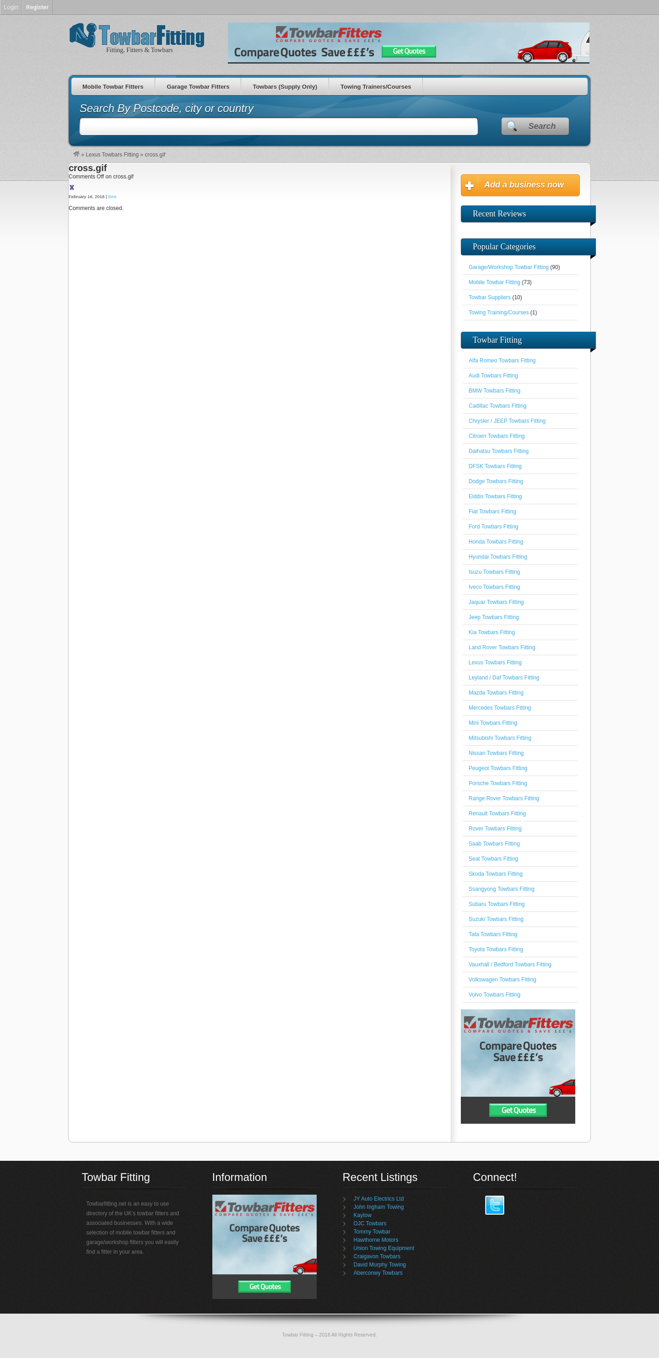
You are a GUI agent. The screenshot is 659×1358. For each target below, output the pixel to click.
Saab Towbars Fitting (494, 844)
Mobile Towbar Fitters (112, 86)
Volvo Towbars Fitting (494, 995)
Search (542, 126)
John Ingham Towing (379, 1207)
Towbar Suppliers (490, 297)
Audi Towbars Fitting (493, 375)
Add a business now (524, 184)
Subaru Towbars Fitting (497, 904)
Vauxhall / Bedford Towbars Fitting (510, 964)
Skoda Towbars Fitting (496, 874)
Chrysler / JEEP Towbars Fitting (507, 421)
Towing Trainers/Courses (375, 86)
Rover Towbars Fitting (495, 828)
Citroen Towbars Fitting (497, 436)
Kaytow (363, 1215)
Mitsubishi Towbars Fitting (500, 738)
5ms (112, 196)
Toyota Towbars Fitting (496, 949)
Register (37, 7)
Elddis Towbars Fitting (495, 496)
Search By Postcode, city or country (167, 108)
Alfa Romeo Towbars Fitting (502, 360)
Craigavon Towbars (377, 1256)
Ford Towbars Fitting (494, 526)
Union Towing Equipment (384, 1248)
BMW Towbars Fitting (494, 391)
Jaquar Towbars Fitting (496, 602)
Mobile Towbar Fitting (494, 282)
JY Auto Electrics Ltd (379, 1199)
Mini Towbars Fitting (493, 723)
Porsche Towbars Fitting (498, 783)
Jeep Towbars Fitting (494, 617)
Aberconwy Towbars (378, 1273)
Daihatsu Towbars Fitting (499, 451)
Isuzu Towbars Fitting (494, 572)
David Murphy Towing (380, 1264)
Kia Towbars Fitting (492, 632)
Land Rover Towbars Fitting (502, 647)
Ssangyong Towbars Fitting (502, 889)
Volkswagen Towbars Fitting (502, 979)
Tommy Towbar (372, 1232)
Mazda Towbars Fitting (496, 693)
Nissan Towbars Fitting (496, 753)
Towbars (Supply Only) (285, 86)
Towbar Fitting (297, 1334)
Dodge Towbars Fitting (496, 481)
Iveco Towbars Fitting (494, 587)
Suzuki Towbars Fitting (496, 919)
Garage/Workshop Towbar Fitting (509, 267)
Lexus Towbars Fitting (112, 154)
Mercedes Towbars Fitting (500, 708)
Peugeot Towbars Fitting (498, 768)
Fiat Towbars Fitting (492, 511)
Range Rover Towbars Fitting (504, 798)
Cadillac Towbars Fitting (498, 406)
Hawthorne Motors (376, 1240)
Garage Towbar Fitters (198, 86)
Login (11, 7)
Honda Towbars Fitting (496, 542)
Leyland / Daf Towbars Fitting (504, 677)
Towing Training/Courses (499, 312)
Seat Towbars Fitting (494, 859)
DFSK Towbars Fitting (495, 466)
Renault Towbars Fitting (497, 813)
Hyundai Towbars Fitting (498, 557)
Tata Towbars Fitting (493, 934)
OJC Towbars (370, 1223)
